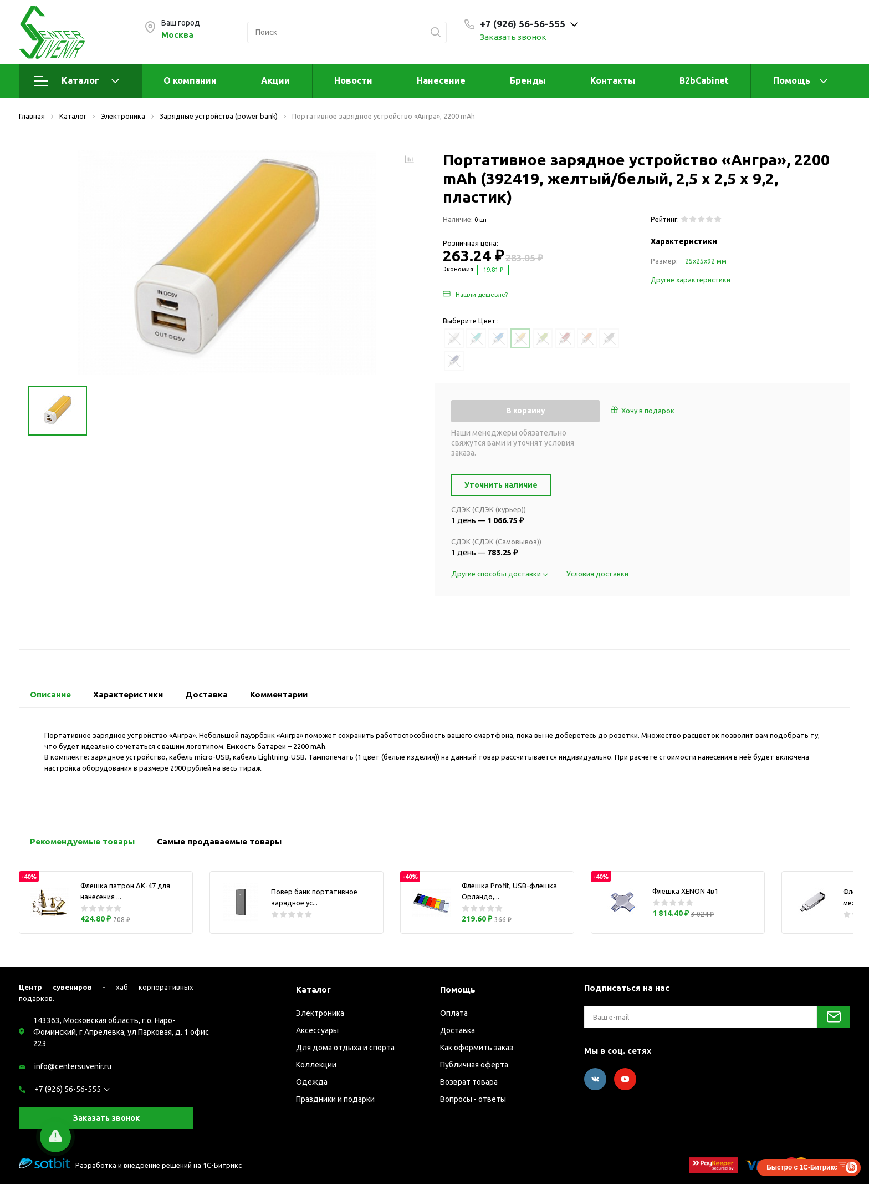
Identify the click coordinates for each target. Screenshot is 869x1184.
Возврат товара (469, 1081)
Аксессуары (317, 1030)
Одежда (312, 1081)
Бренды (528, 80)
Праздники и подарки (335, 1099)
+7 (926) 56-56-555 (67, 1089)
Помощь (791, 80)
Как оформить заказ (476, 1047)
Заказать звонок (513, 37)
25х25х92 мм (706, 261)
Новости (353, 80)
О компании (190, 80)
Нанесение (441, 80)
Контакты (612, 80)
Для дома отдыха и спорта (345, 1047)
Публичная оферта (474, 1064)
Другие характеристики (690, 280)
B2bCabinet (704, 80)
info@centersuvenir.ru (72, 1066)
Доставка (457, 1030)
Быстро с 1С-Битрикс (801, 1167)
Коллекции (316, 1064)
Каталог (76, 81)
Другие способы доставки (500, 574)
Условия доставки (597, 574)
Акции (275, 80)
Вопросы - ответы (473, 1099)
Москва (177, 34)
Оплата (454, 1013)
